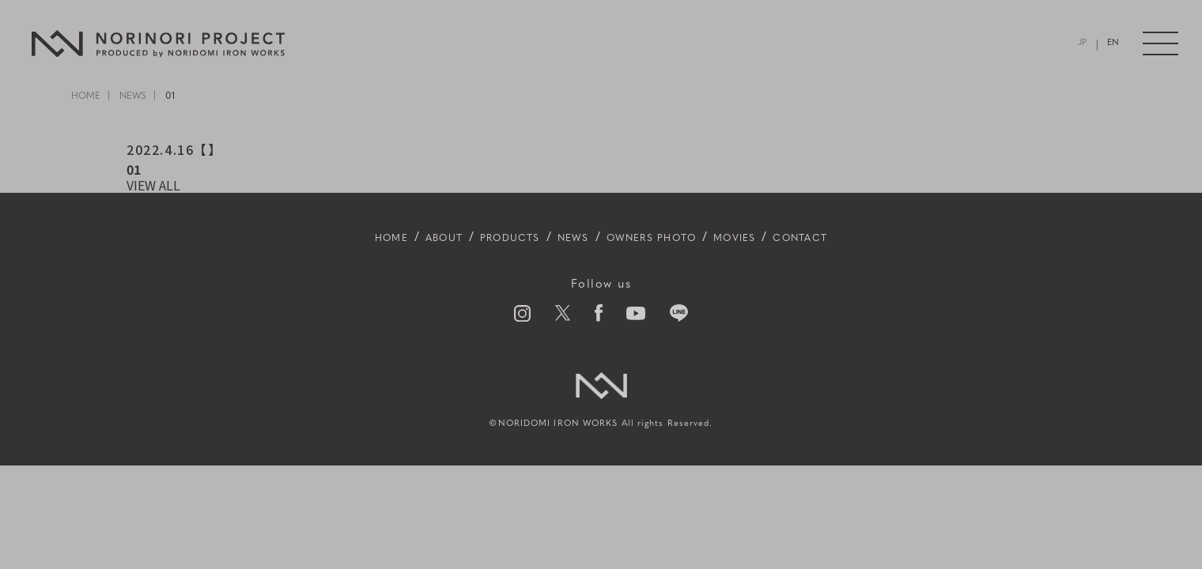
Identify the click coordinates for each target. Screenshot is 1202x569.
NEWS (132, 96)
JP (1083, 44)
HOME (85, 96)
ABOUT (404, 238)
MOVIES (767, 238)
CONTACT (847, 238)
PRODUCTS (487, 238)
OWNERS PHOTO (661, 238)
